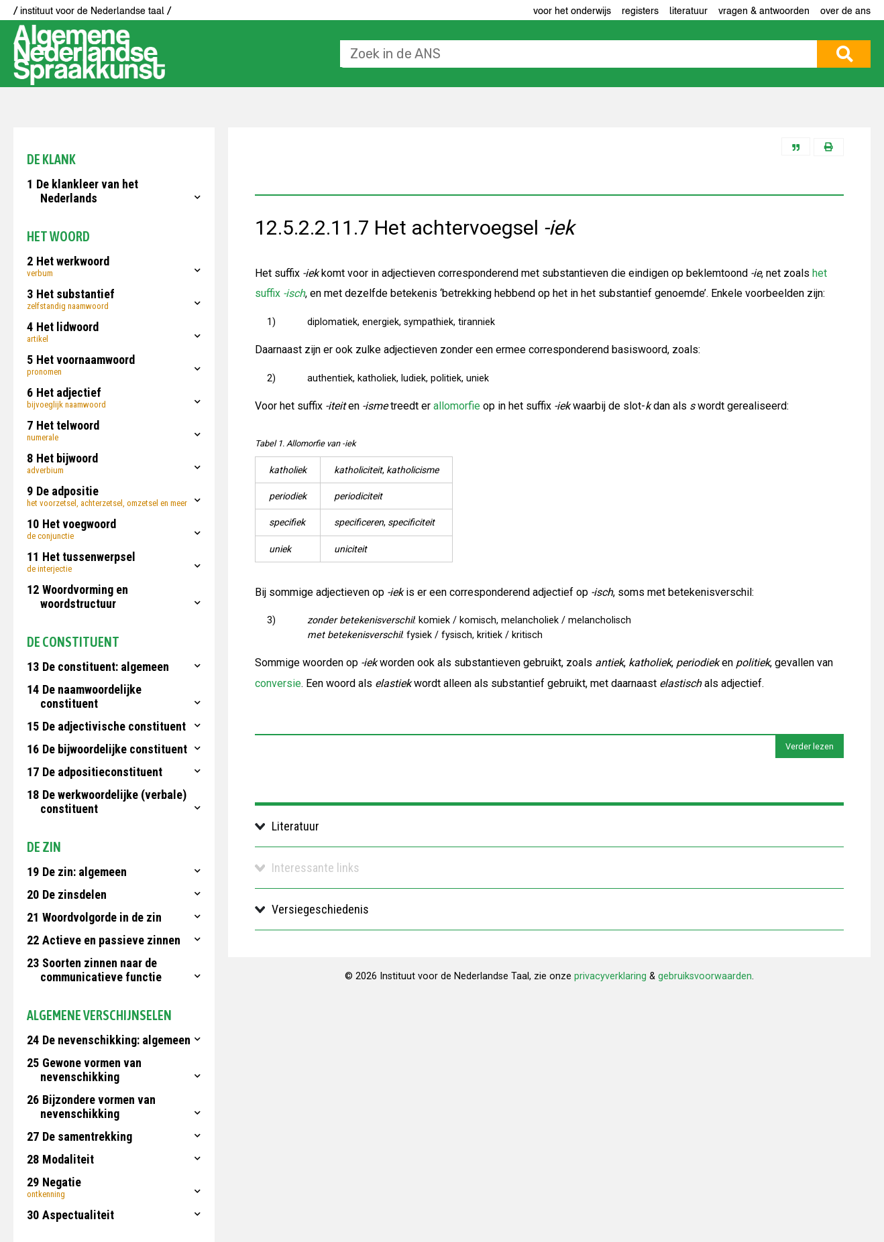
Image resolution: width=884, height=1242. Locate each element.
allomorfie (456, 405)
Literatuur (688, 10)
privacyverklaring (610, 976)
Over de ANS (845, 10)
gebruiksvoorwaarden (705, 976)
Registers (640, 10)
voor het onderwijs (572, 10)
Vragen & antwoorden (764, 10)
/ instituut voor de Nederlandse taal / (92, 10)
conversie (278, 683)
